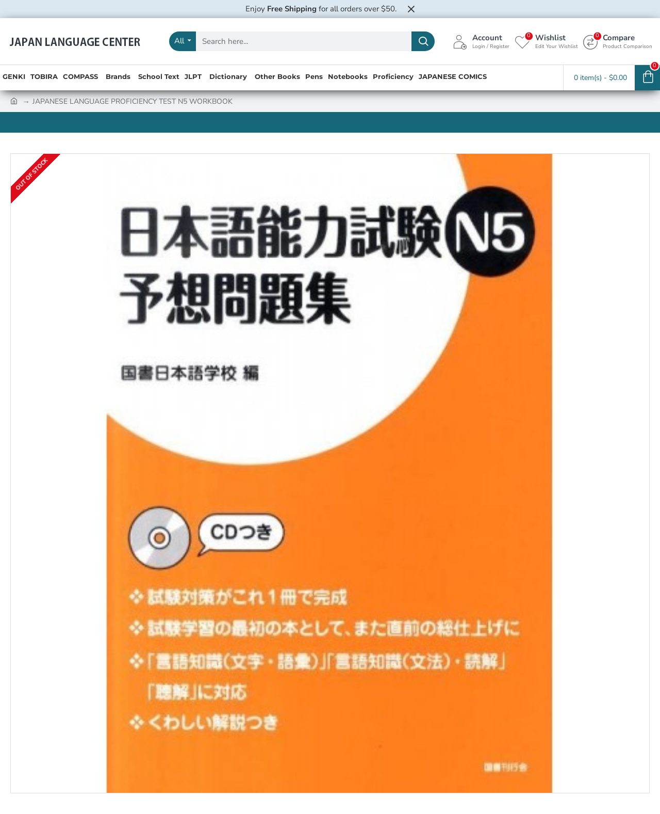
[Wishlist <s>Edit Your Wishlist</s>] (546, 41)
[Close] (411, 9)
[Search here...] (423, 41)
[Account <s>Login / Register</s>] (481, 41)
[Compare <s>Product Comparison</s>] (618, 41)
